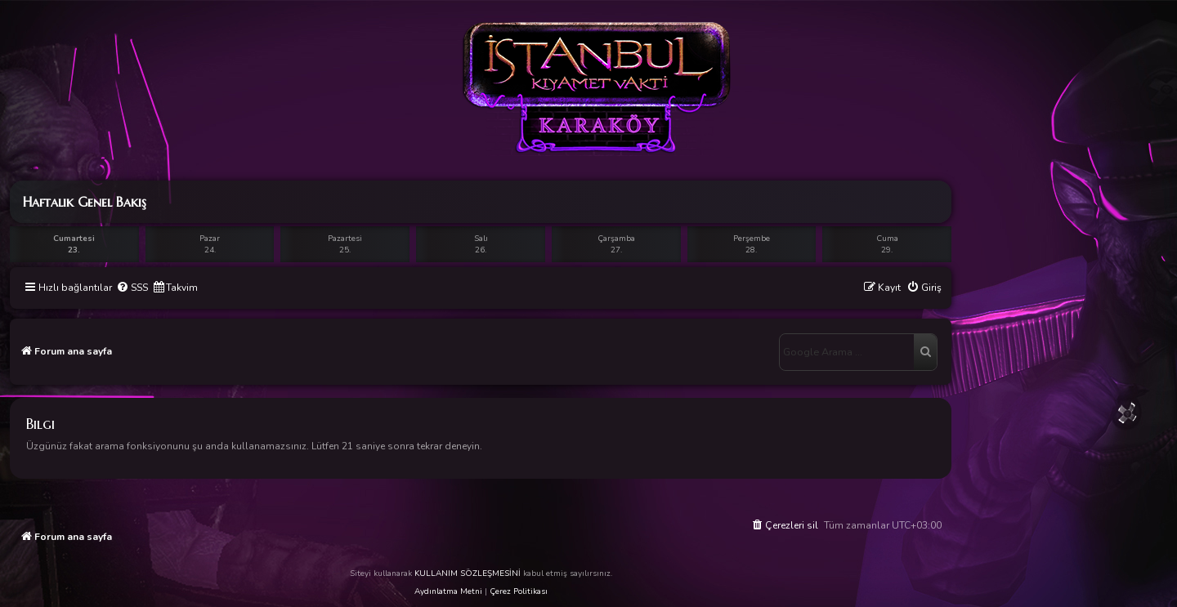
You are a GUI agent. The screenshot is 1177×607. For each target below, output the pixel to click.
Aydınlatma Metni (448, 591)
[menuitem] (132, 288)
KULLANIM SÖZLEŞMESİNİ (467, 573)
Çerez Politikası (519, 591)
